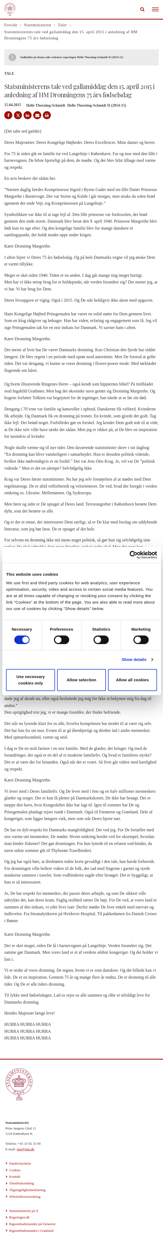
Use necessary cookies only (30, 679)
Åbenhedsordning (21, 1183)
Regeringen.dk (19, 1217)
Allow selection (81, 680)
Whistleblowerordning (24, 1197)
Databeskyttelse (20, 1163)
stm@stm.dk (25, 1149)
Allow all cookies (132, 680)
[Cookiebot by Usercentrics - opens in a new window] (133, 555)
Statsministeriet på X (23, 1211)
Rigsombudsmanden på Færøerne (32, 1224)
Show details (134, 659)
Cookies (15, 1170)
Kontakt (14, 1176)
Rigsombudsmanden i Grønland (31, 1231)
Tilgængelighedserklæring (27, 1190)
